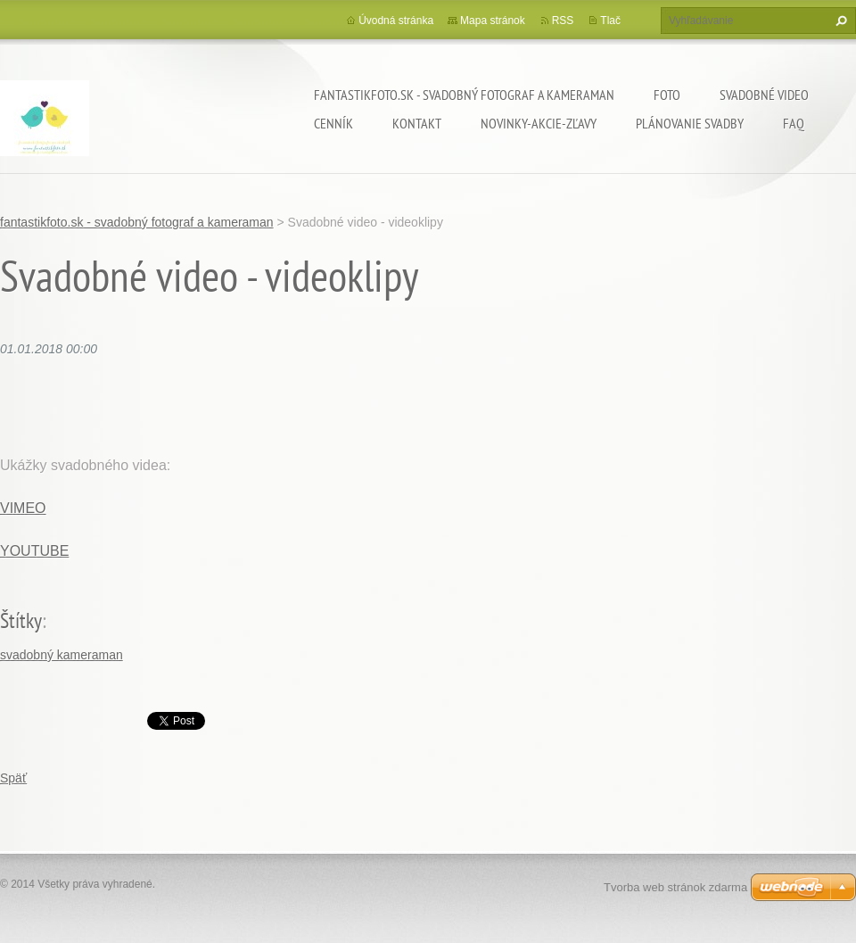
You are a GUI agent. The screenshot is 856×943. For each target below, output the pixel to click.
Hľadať (839, 20)
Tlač (610, 20)
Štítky (21, 620)
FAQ (793, 123)
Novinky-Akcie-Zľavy (539, 123)
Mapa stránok (492, 20)
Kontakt (416, 123)
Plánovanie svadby (690, 123)
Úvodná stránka (395, 20)
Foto (667, 94)
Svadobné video (764, 94)
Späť (13, 778)
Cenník (333, 123)
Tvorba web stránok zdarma (675, 887)
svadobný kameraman (61, 655)
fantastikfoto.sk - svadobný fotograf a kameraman (464, 94)
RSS (563, 20)
